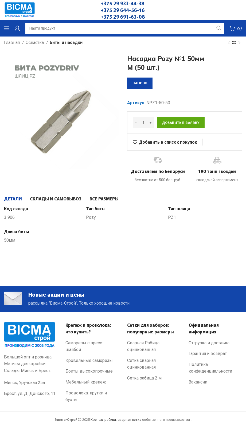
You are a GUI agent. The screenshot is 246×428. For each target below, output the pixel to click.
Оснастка (35, 42)
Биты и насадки (66, 42)
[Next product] (239, 43)
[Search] (124, 28)
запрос (139, 83)
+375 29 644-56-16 (123, 9)
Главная (12, 42)
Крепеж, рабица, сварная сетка (116, 420)
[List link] (92, 347)
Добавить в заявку (180, 123)
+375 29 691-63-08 (123, 16)
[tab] (13, 198)
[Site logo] (19, 9)
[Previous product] (228, 43)
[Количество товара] (143, 122)
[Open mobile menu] (6, 28)
